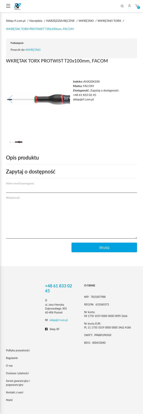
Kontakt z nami (14, 392)
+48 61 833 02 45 (58, 288)
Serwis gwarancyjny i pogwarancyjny (18, 382)
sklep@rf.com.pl (59, 320)
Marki (9, 400)
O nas (9, 365)
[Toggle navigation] (8, 6)
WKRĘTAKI (32, 49)
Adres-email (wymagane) (20, 183)
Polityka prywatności (18, 350)
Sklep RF (52, 329)
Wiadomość (13, 197)
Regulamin (12, 358)
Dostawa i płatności (17, 373)
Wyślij (104, 247)
